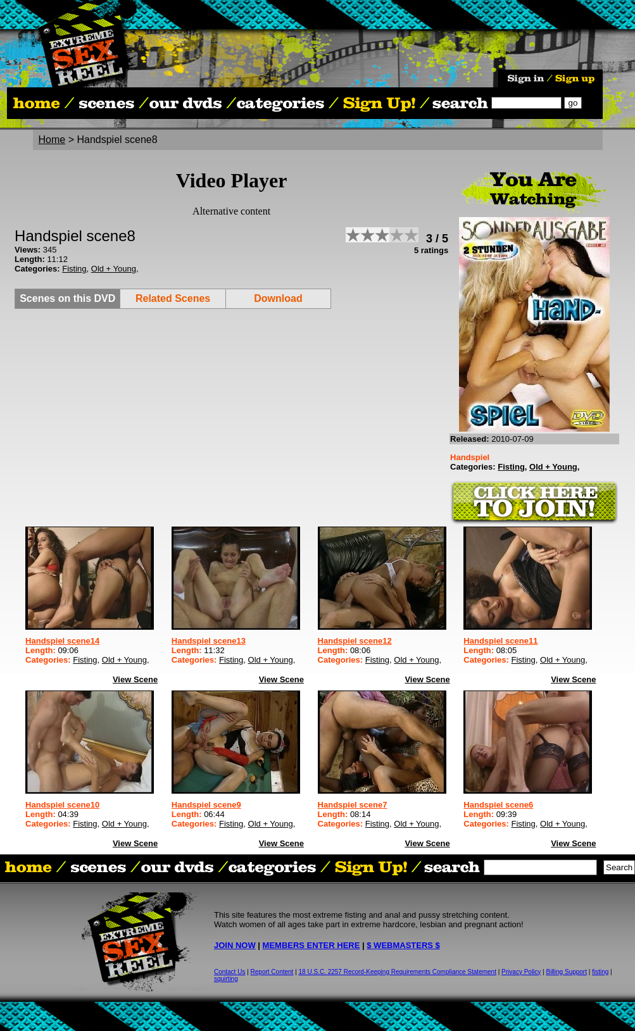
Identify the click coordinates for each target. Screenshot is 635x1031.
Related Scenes (172, 298)
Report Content (272, 971)
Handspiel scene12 (355, 641)
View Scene (135, 679)
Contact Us (229, 971)
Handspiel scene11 (500, 641)
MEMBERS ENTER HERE (311, 945)
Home (52, 139)
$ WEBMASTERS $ (403, 945)
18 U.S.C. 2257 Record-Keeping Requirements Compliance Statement (397, 971)
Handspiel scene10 (62, 804)
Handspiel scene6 (498, 804)
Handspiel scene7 (352, 804)
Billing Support (566, 971)
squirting (226, 978)
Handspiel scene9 (206, 804)
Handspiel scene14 (62, 641)
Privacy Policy (521, 971)
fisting (600, 971)
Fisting (74, 268)
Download (278, 298)
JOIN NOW (235, 945)
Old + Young (113, 268)
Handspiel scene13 (209, 641)
